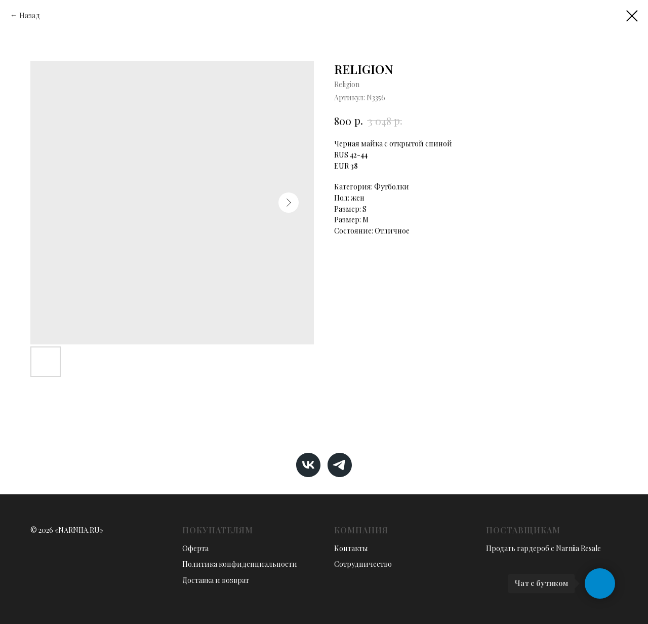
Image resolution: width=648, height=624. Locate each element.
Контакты (351, 548)
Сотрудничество (363, 564)
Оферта (195, 548)
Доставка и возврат (215, 580)
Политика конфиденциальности (239, 564)
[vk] (308, 465)
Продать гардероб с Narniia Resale (543, 548)
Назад (29, 15)
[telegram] (340, 465)
